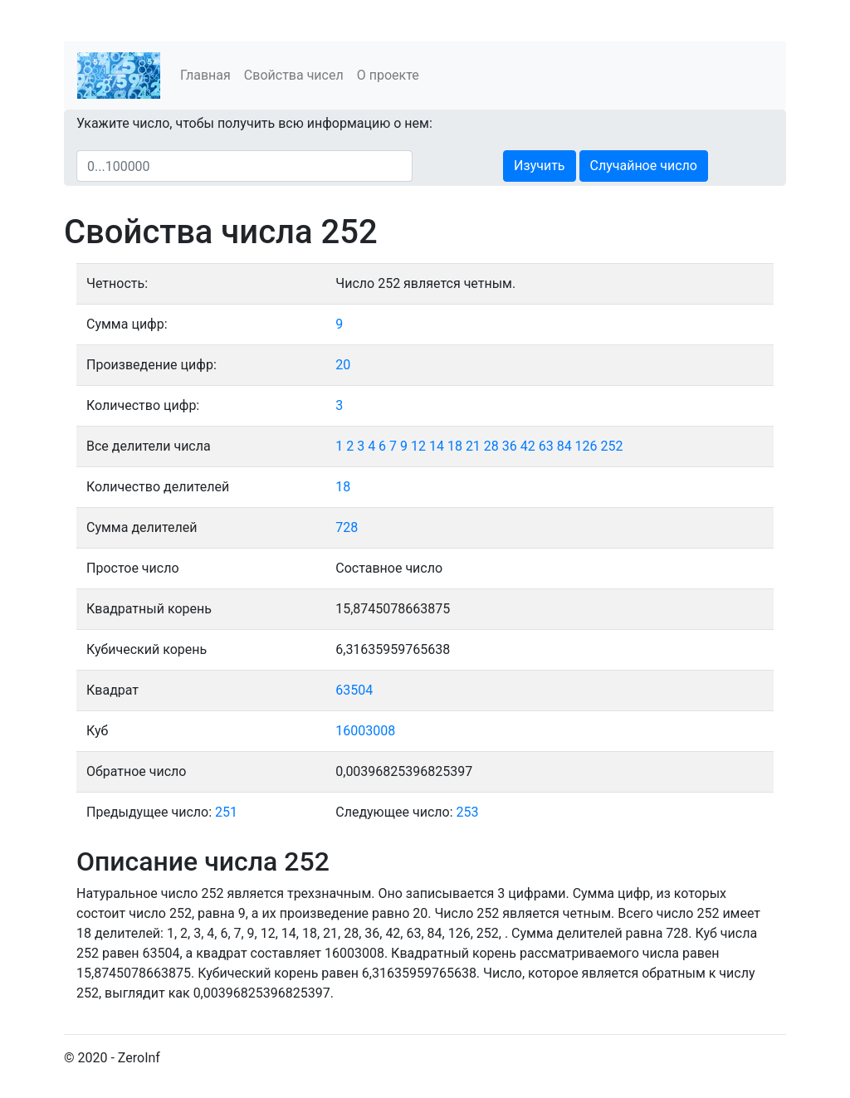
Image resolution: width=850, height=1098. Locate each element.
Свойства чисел (294, 75)
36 (509, 446)
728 (346, 527)
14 (436, 446)
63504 (354, 690)
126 (586, 446)
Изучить (539, 165)
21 (473, 446)
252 (612, 446)
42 (527, 446)
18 (454, 446)
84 (564, 446)
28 (491, 446)
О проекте (388, 75)
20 (342, 365)
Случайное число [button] (643, 165)
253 (467, 812)
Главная (205, 75)
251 (226, 812)
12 (418, 446)
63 (546, 446)
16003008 (365, 731)
